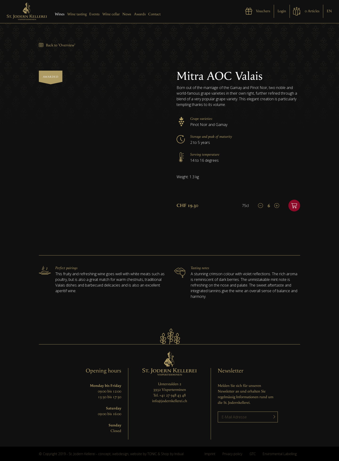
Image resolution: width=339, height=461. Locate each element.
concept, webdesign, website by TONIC (127, 454)
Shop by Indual (172, 454)
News (126, 14)
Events (94, 14)
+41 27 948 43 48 (172, 395)
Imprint (210, 454)
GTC (253, 454)
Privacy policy (232, 454)
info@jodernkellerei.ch (169, 401)
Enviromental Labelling (280, 454)
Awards (140, 14)
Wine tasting (77, 14)
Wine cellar (111, 14)
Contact (154, 14)
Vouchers (263, 11)
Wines (60, 14)
